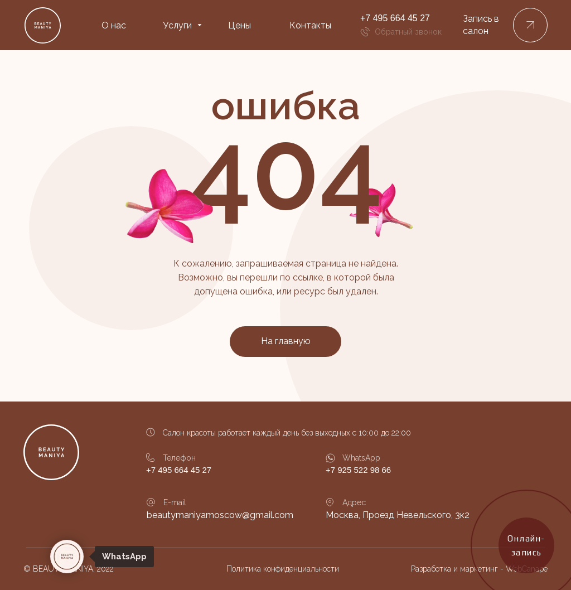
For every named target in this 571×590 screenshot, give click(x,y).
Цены (239, 25)
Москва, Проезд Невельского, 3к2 (398, 515)
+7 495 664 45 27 (395, 18)
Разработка (431, 568)
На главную (286, 341)
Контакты (310, 25)
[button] (530, 25)
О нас (113, 25)
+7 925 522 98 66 (358, 470)
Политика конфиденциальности (282, 568)
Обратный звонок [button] (408, 31)
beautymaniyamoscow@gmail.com (220, 515)
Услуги (177, 25)
